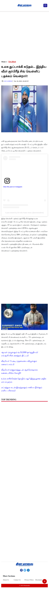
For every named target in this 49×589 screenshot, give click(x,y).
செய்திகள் (12, 62)
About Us (6, 580)
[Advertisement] (24, 35)
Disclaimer (38, 580)
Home (3, 62)
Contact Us (17, 580)
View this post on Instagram (12, 187)
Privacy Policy (29, 580)
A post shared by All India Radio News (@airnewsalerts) (24, 213)
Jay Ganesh (8, 81)
